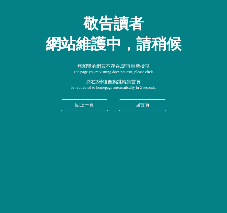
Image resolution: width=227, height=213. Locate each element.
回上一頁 (84, 104)
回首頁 (142, 104)
